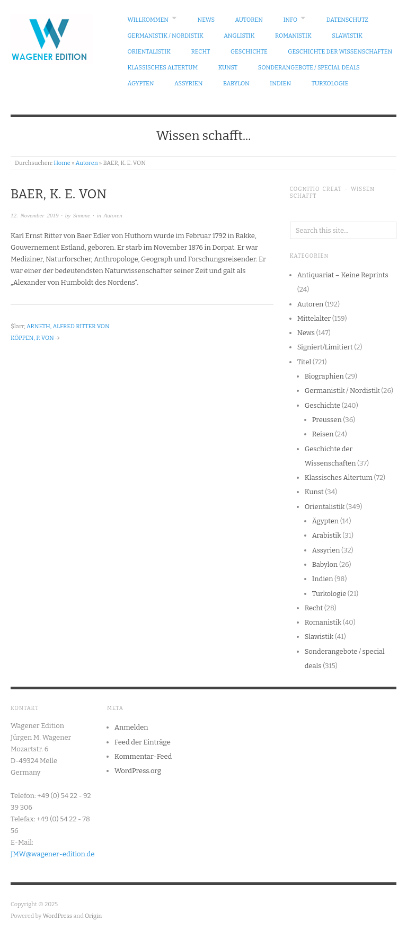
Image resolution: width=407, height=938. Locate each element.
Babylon (236, 83)
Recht (200, 51)
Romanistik (293, 35)
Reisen (323, 434)
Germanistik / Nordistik (166, 35)
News (206, 19)
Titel (304, 362)
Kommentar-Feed (143, 756)
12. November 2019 (34, 215)
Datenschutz (347, 19)
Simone (81, 215)
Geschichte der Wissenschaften (340, 51)
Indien (280, 83)
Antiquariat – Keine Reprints (342, 275)
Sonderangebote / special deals (309, 67)
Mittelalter (314, 318)
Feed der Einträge (142, 742)
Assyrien (188, 83)
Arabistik (326, 535)
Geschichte (249, 51)
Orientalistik (149, 51)
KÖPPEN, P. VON (32, 338)
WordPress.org (137, 771)
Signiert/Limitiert (325, 347)
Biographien (324, 376)
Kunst (228, 67)
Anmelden (131, 727)
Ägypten (141, 83)
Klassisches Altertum (163, 67)
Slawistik (347, 35)
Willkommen (148, 19)
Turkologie (330, 83)
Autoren (249, 19)
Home (62, 163)
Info (290, 19)
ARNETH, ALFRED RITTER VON (68, 326)
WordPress (58, 916)
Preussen (327, 420)
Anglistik (239, 35)
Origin (93, 916)
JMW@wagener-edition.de (52, 854)
